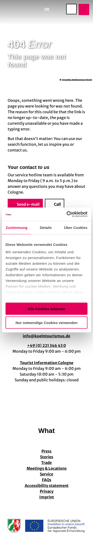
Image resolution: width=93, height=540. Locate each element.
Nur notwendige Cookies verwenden (46, 323)
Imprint (46, 497)
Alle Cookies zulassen (46, 309)
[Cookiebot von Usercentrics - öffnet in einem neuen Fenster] (66, 214)
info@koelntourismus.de (46, 336)
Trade (46, 462)
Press (46, 451)
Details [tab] (46, 227)
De (47, 9)
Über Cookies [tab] (75, 227)
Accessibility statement (47, 485)
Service (46, 474)
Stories (46, 456)
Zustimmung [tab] (17, 227)
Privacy (46, 491)
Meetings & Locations (47, 468)
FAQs (46, 479)
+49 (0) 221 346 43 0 (46, 345)
